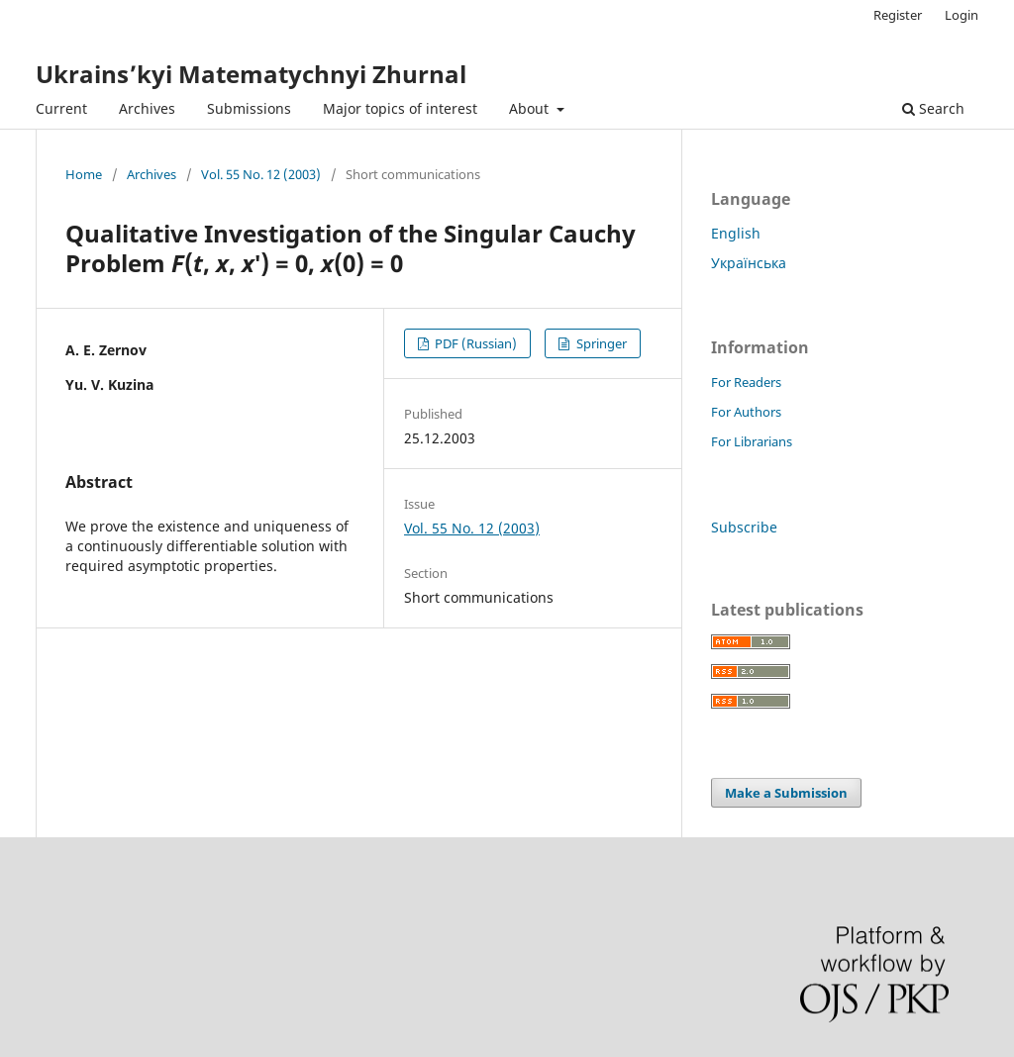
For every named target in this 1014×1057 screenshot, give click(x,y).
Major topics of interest (400, 108)
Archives (147, 108)
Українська (748, 262)
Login (961, 15)
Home (83, 174)
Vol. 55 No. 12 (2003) (261, 174)
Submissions (249, 108)
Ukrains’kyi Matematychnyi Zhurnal (251, 73)
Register (897, 15)
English (735, 233)
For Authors (746, 412)
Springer (600, 343)
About (531, 108)
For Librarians (751, 441)
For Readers (746, 382)
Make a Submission (786, 793)
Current (61, 108)
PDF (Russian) (474, 343)
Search (933, 108)
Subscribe (744, 527)
